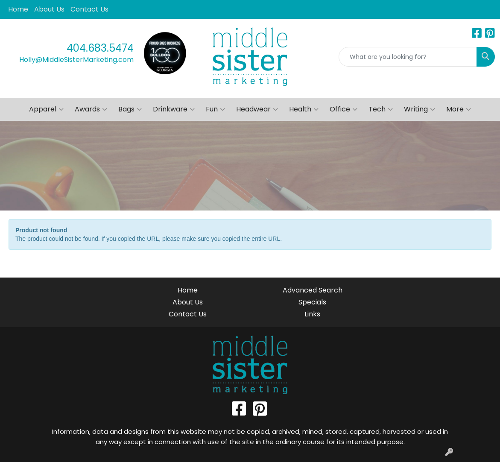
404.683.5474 (100, 48)
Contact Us (89, 9)
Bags (130, 109)
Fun (215, 109)
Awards (91, 109)
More (458, 109)
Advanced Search (312, 290)
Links (312, 314)
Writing (419, 109)
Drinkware (174, 109)
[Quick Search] (408, 57)
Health (304, 109)
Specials (312, 302)
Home (18, 9)
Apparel (46, 109)
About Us (49, 9)
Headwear (257, 109)
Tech (380, 109)
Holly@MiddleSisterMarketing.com (76, 59)
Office (343, 109)
